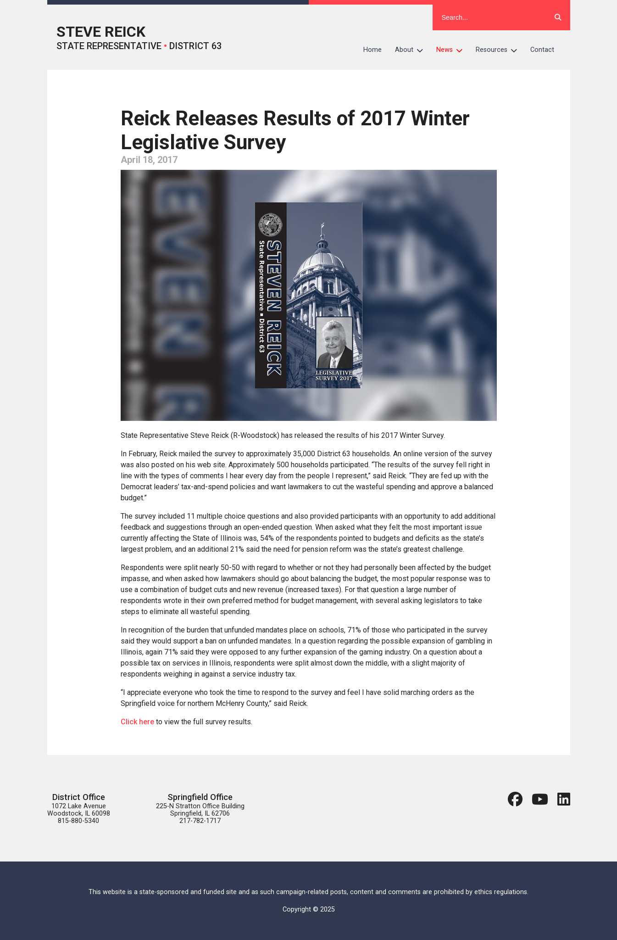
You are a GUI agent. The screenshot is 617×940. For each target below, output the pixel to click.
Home (372, 50)
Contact (542, 50)
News (452, 50)
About (412, 50)
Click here (137, 721)
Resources (500, 50)
